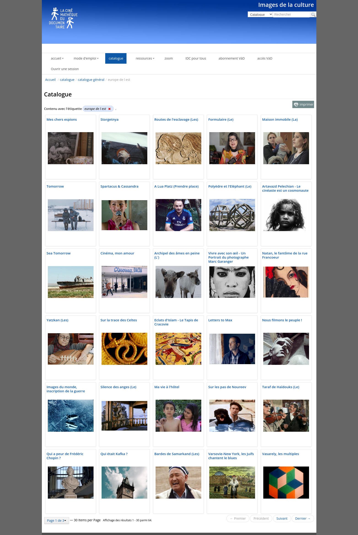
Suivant (282, 518)
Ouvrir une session (65, 69)
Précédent (261, 518)
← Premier (238, 518)
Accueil (50, 79)
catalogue (67, 79)
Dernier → (302, 518)
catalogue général (91, 79)
